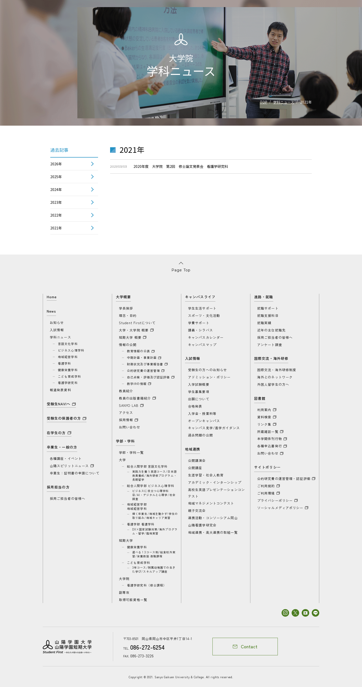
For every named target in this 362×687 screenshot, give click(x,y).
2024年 (56, 189)
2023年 (56, 202)
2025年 (56, 176)
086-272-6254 (145, 647)
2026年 (56, 163)
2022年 (56, 215)
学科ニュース (283, 102)
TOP (263, 102)
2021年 (56, 227)
